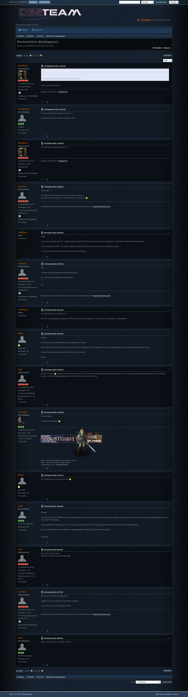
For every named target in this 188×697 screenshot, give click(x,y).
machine (22, 186)
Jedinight (22, 412)
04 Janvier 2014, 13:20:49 (53, 506)
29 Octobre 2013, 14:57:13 (53, 475)
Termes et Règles (165, 694)
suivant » (167, 48)
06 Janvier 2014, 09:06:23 (53, 638)
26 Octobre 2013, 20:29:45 (53, 233)
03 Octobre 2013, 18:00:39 (53, 187)
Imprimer (167, 55)
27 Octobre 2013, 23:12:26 (53, 310)
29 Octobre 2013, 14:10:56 (53, 412)
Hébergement (63, 92)
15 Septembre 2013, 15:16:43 (55, 109)
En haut (19, 671)
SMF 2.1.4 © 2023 (15, 694)
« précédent (157, 48)
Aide (157, 694)
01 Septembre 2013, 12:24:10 (55, 66)
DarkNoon (23, 66)
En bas (19, 55)
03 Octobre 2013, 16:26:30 (53, 143)
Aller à (132, 682)
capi (20, 369)
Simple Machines (27, 694)
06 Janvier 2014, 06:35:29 (53, 550)
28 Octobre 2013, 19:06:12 (53, 370)
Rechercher (37, 30)
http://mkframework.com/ (101, 206)
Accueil (22, 30)
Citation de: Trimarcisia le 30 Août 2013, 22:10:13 (62, 71)
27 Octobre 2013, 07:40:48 (53, 264)
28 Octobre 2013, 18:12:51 (53, 334)
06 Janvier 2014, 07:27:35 (53, 592)
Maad (20, 333)
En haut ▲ (175, 694)
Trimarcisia (23, 109)
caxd (20, 506)
